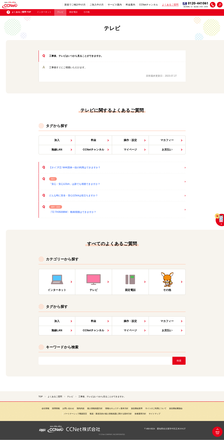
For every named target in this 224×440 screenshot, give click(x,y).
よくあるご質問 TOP (21, 12)
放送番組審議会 (176, 408)
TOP (41, 396)
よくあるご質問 (55, 396)
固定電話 (73, 12)
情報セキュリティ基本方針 (116, 408)
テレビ (60, 12)
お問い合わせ (68, 408)
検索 (179, 360)
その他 (86, 12)
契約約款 (80, 408)
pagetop (217, 433)
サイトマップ (154, 414)
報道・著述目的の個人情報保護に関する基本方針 (111, 414)
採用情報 (56, 408)
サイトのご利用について (155, 408)
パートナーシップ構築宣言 (75, 414)
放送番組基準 (137, 408)
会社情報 (45, 408)
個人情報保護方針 (95, 408)
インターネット (44, 12)
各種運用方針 (140, 414)
